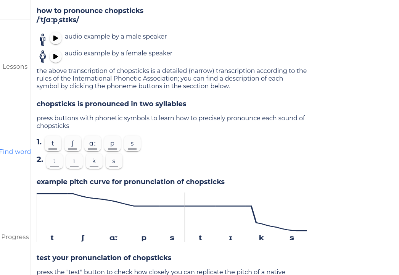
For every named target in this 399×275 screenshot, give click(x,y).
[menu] (15, 9)
